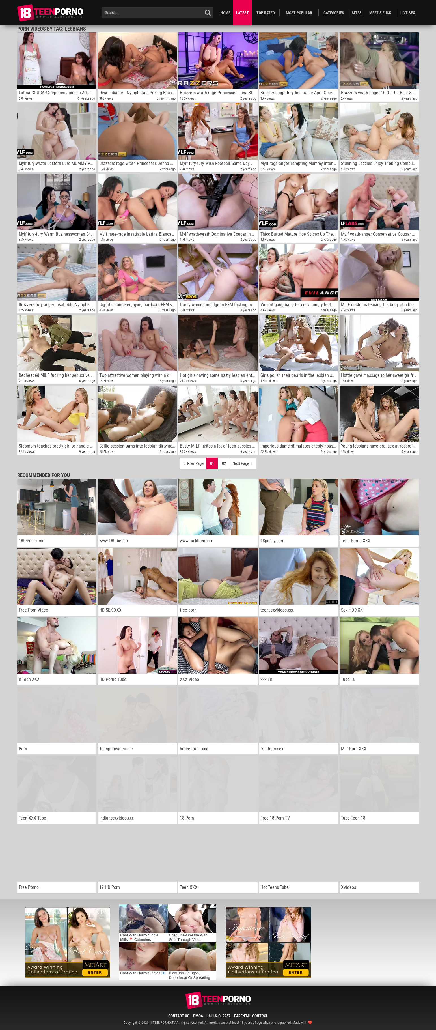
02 (224, 463)
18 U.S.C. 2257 (218, 1016)
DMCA (198, 1016)
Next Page (243, 462)
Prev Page (193, 462)
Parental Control (251, 1016)
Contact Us (178, 1016)
